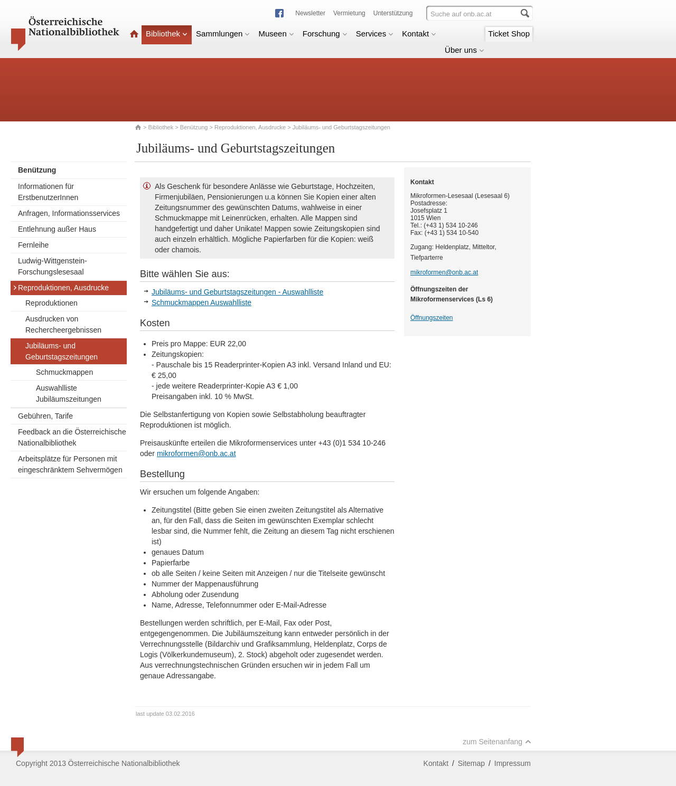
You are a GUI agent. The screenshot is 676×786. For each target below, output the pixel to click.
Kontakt (419, 33)
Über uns (464, 49)
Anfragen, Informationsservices (69, 213)
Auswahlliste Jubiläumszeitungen (68, 393)
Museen (276, 33)
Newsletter (310, 13)
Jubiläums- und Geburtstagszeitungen (61, 351)
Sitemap (471, 763)
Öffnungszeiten (431, 317)
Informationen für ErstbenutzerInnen (48, 192)
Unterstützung (393, 13)
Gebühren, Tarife (45, 416)
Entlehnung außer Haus (57, 229)
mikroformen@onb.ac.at (196, 453)
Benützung (194, 127)
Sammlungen (223, 33)
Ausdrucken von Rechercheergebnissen (63, 324)
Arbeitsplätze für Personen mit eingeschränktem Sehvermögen (70, 464)
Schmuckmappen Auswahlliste (201, 302)
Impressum (512, 763)
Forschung (325, 33)
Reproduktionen (51, 303)
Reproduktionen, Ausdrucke (250, 127)
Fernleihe (33, 245)
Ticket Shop (509, 33)
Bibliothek (166, 33)
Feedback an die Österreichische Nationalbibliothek (72, 437)
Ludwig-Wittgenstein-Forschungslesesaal (52, 266)
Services (375, 33)
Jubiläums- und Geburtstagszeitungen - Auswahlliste (237, 292)
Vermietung (349, 13)
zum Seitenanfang (497, 741)
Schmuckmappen (64, 372)
